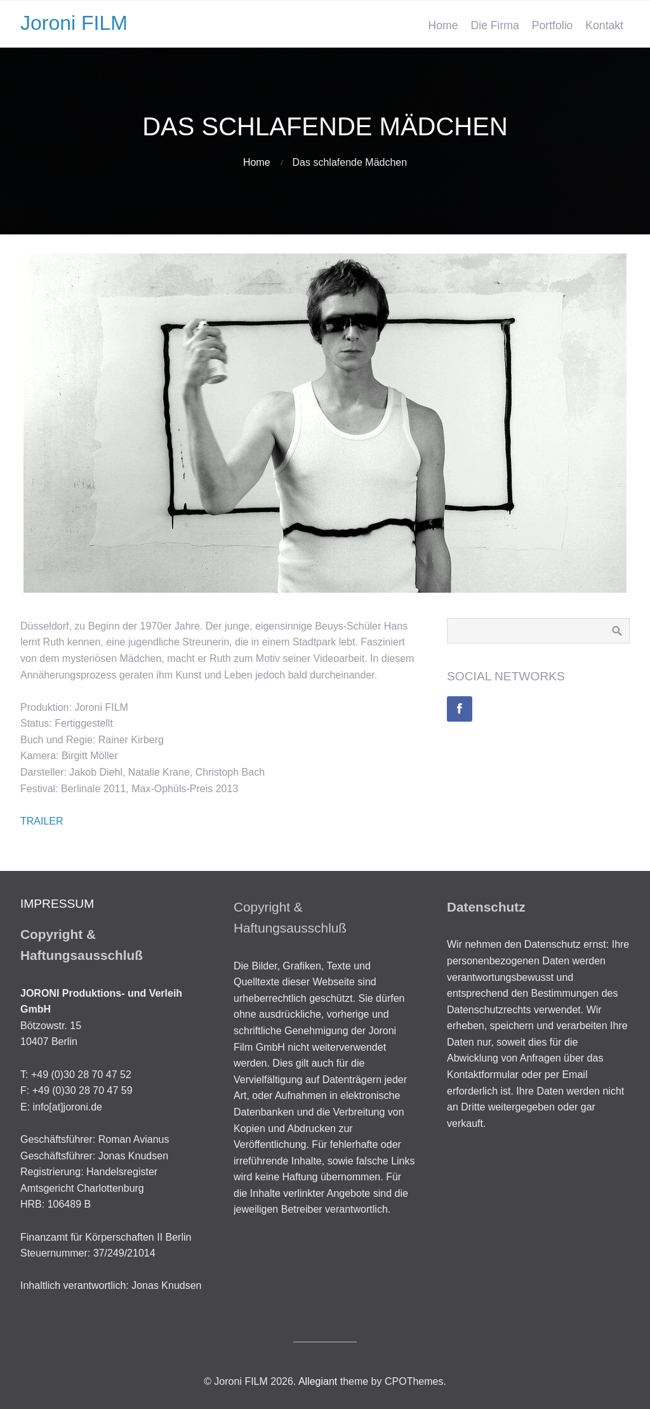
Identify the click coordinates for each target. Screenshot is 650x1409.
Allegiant (317, 1381)
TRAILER (41, 821)
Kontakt (604, 25)
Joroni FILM (74, 22)
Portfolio (552, 25)
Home (443, 25)
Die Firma (495, 25)
